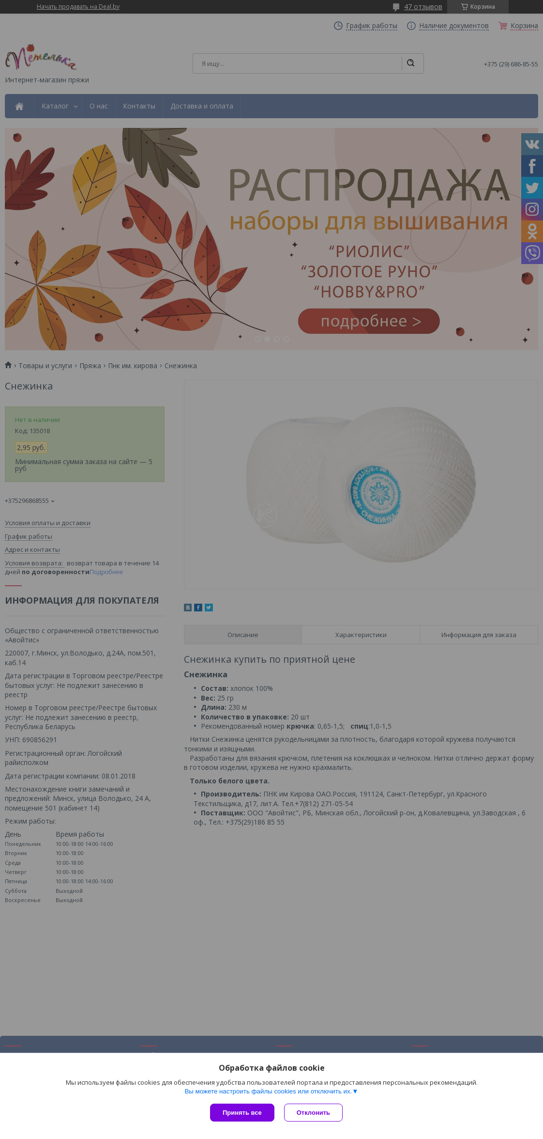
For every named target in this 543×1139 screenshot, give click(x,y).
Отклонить (313, 1112)
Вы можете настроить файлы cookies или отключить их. (268, 1091)
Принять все (242, 1112)
